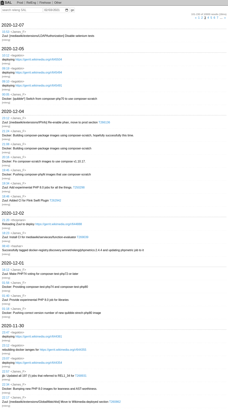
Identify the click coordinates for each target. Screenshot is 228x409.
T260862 (115, 401)
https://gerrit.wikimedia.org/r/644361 (38, 336)
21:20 (5, 220)
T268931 (81, 375)
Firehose (45, 2)
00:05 (5, 94)
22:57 (5, 371)
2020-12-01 (12, 263)
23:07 (5, 358)
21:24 (5, 131)
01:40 (5, 295)
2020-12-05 (12, 48)
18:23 (5, 233)
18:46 (5, 196)
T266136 (104, 122)
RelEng (31, 2)
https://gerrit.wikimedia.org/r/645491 (38, 85)
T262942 (55, 200)
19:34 (5, 183)
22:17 (5, 397)
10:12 (5, 55)
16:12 (5, 269)
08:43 (5, 246)
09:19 (5, 68)
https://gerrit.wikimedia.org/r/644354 (38, 362)
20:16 (5, 157)
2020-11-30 (12, 325)
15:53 (5, 31)
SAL (6, 2)
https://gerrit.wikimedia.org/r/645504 (38, 59)
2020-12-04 (12, 111)
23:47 (5, 332)
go (72, 10)
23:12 (5, 118)
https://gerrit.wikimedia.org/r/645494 (38, 72)
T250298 (78, 187)
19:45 (5, 170)
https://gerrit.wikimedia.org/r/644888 (58, 224)
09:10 (5, 81)
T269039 (82, 237)
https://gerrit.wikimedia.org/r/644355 (63, 349)
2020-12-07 (12, 25)
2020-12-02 (12, 213)
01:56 (5, 282)
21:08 (5, 144)
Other (58, 2)
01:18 (5, 308)
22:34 (5, 384)
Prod (20, 2)
